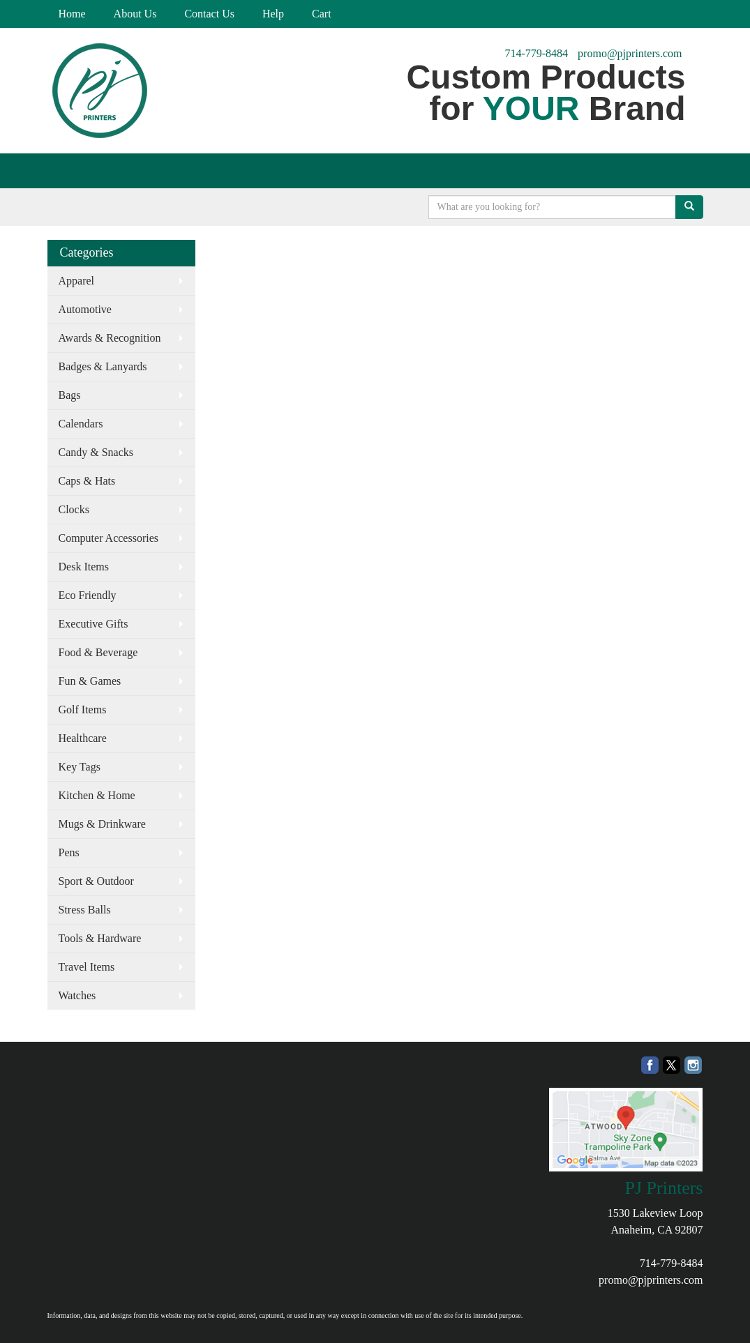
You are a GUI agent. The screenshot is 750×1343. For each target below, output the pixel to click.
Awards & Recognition (110, 338)
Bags (70, 395)
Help (273, 14)
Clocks (74, 509)
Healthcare (83, 738)
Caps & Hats (87, 481)
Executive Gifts (93, 624)
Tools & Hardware (100, 938)
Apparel (77, 281)
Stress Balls (85, 910)
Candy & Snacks (96, 452)
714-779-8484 (536, 53)
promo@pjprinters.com (630, 53)
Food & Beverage (98, 652)
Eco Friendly (88, 595)
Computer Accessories (109, 538)
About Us (135, 14)
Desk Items (84, 566)
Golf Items (83, 709)
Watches (77, 995)
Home (72, 14)
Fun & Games (90, 681)
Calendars (81, 424)
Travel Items (87, 967)
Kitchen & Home (97, 795)
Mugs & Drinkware (102, 824)
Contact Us (209, 14)
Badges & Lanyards (103, 366)
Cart (321, 14)
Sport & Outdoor (96, 881)
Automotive (85, 309)
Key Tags (79, 767)
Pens (69, 852)
